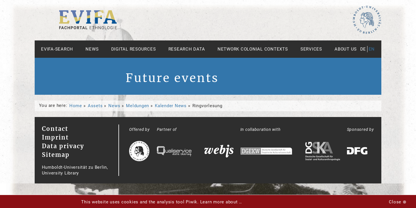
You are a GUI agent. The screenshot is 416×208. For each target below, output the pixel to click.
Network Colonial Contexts (253, 49)
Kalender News (171, 105)
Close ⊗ (397, 202)
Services (311, 49)
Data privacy (63, 146)
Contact (55, 128)
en (372, 49)
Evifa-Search (57, 49)
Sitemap (56, 154)
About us (346, 49)
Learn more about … (221, 202)
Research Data (186, 49)
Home (75, 105)
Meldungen (137, 105)
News (92, 49)
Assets (95, 105)
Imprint (55, 137)
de (363, 49)
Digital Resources (133, 49)
